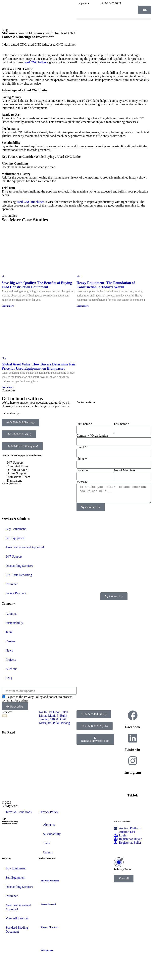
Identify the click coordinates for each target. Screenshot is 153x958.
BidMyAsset (10, 805)
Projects (11, 659)
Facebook (132, 727)
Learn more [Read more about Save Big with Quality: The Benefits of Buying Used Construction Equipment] (8, 305)
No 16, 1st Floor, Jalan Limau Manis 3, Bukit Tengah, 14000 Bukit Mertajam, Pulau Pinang (55, 717)
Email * (81, 447)
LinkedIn (132, 750)
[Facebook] (133, 715)
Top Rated (8, 732)
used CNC (19, 44)
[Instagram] (133, 761)
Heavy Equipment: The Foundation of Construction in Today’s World (105, 285)
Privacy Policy (48, 812)
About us (11, 613)
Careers (10, 641)
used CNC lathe (38, 44)
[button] (113, 19)
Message (82, 482)
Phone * (81, 458)
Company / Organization (92, 435)
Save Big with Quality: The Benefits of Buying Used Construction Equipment (37, 285)
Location (82, 470)
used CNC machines (63, 44)
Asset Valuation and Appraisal (25, 547)
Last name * (121, 424)
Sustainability (14, 623)
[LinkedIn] (133, 738)
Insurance (12, 584)
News (9, 650)
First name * (84, 424)
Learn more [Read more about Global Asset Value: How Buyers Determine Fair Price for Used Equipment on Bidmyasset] (8, 387)
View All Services (17, 918)
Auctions (11, 669)
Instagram (132, 772)
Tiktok (132, 795)
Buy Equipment (16, 529)
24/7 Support (14, 556)
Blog (5, 29)
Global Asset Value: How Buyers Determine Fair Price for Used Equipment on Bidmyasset (39, 366)
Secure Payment (16, 593)
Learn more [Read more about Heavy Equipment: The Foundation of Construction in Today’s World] (82, 305)
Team (9, 632)
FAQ (9, 678)
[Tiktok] (133, 783)
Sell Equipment (15, 538)
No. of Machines (124, 470)
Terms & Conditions (18, 812)
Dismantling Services (19, 565)
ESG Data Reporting (19, 575)
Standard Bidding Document (17, 929)
